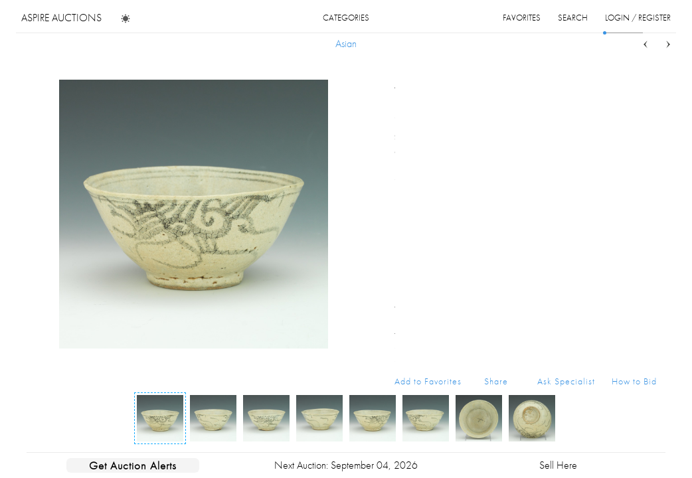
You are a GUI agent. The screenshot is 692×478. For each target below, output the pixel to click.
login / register (638, 17)
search (573, 17)
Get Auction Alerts (133, 465)
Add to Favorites (428, 381)
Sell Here (558, 465)
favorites (522, 17)
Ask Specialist (566, 381)
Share (496, 381)
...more (646, 151)
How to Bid (634, 381)
